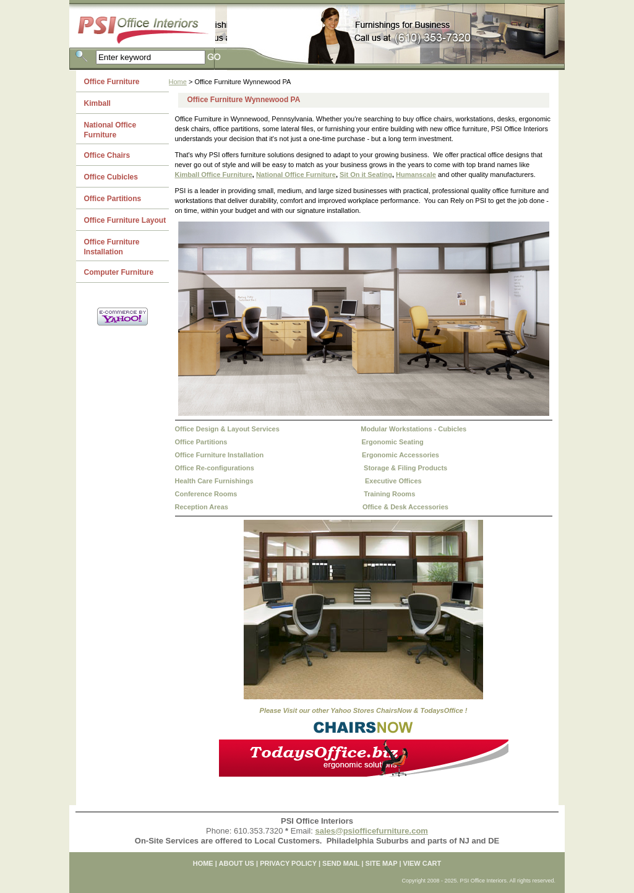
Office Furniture (112, 81)
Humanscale (416, 174)
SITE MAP (382, 863)
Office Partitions (201, 442)
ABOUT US (236, 863)
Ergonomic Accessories (400, 455)
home (203, 863)
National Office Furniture (296, 174)
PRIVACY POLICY (288, 863)
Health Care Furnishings (214, 481)
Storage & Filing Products (405, 468)
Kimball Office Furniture (213, 174)
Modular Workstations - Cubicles (413, 429)
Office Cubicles (111, 177)
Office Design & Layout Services (227, 429)
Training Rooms (389, 494)
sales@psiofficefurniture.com (371, 830)
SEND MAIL (340, 863)
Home (178, 81)
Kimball (97, 103)
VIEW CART (422, 863)
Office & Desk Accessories (405, 507)
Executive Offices (393, 481)
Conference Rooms (206, 494)
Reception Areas (201, 507)
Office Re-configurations (214, 468)
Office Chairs (107, 155)
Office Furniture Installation (219, 455)
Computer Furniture (119, 272)
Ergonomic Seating (392, 442)
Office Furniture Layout (125, 220)
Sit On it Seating (366, 174)
